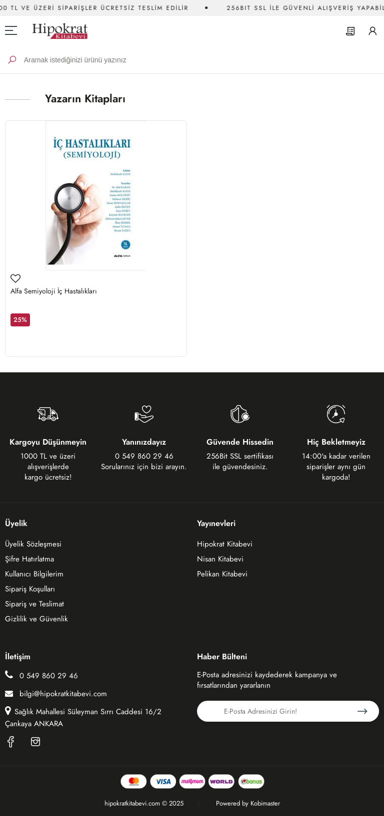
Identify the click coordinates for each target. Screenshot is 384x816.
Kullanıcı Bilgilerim (34, 573)
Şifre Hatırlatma (29, 558)
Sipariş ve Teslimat (34, 603)
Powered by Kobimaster (248, 803)
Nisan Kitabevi (220, 558)
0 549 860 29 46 (41, 675)
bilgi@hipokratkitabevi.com (56, 693)
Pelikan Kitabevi (222, 573)
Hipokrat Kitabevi (224, 544)
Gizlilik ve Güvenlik (36, 618)
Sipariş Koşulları (30, 588)
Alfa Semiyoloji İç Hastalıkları (53, 290)
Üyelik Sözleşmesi (33, 544)
